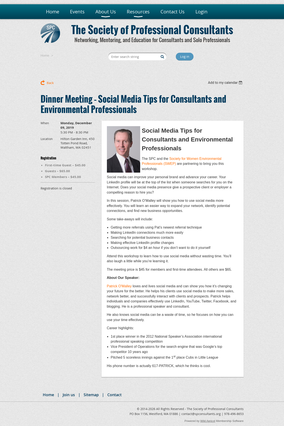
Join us (69, 394)
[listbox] (226, 82)
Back (50, 83)
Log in (184, 56)
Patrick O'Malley (119, 286)
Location (47, 139)
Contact (114, 394)
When (45, 123)
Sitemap (91, 394)
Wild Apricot (207, 421)
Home (45, 55)
